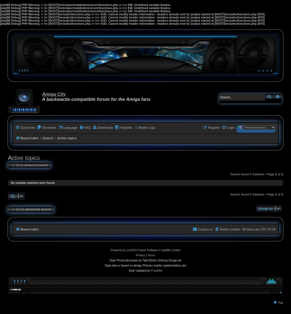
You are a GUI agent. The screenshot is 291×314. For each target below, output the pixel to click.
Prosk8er (156, 270)
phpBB (130, 250)
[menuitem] (46, 127)
